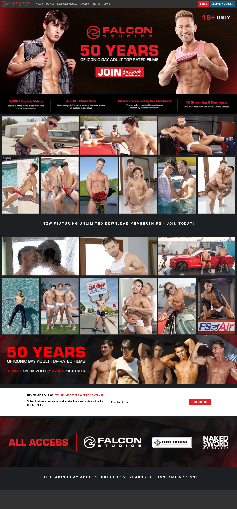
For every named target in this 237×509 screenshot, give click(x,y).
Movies (50, 4)
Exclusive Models (67, 4)
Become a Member (222, 4)
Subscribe (200, 402)
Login (203, 4)
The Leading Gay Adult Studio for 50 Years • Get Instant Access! (118, 477)
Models (84, 4)
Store (107, 4)
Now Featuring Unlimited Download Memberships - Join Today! (118, 223)
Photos (96, 4)
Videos (39, 4)
